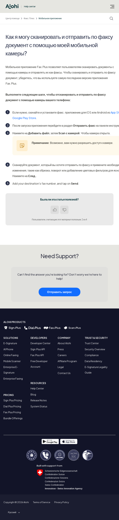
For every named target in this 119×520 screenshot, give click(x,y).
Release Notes (39, 400)
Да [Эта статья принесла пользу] (55, 210)
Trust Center (92, 343)
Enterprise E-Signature (10, 369)
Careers (62, 355)
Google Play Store (24, 118)
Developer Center (41, 343)
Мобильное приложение (50, 18)
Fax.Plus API (37, 355)
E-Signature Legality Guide (96, 369)
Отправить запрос (59, 293)
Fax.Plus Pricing (12, 412)
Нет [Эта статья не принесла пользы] (64, 210)
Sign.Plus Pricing (12, 400)
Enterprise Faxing (13, 378)
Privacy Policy (61, 502)
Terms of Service (41, 502)
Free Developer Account (39, 364)
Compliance (92, 355)
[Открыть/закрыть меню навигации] (112, 6)
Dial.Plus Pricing (12, 406)
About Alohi (64, 343)
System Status (39, 406)
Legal (61, 367)
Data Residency (93, 361)
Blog (33, 394)
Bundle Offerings (13, 418)
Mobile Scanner (12, 361)
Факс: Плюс (29, 18)
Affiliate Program (67, 361)
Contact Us (64, 373)
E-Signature (10, 343)
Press (61, 349)
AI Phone (8, 349)
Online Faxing (10, 355)
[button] (13, 512)
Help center (30, 6)
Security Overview (95, 349)
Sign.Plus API (38, 349)
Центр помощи (12, 18)
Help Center (37, 388)
